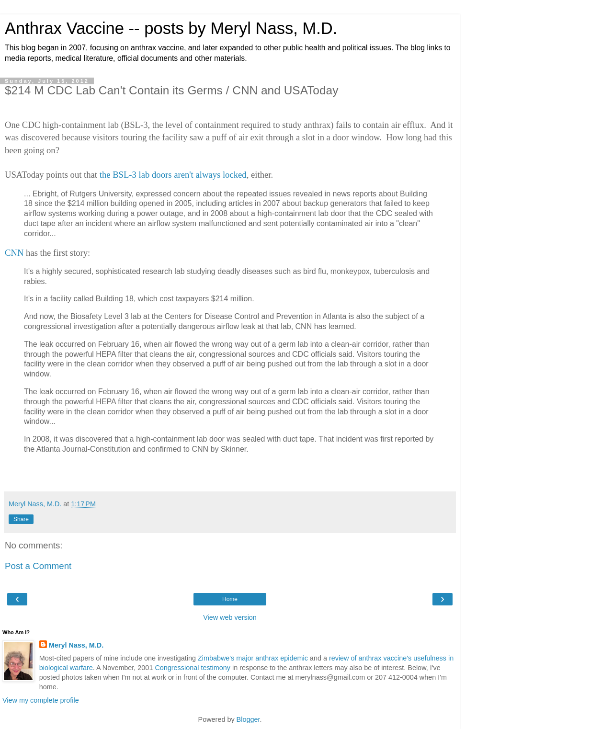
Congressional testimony (192, 668)
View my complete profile (40, 700)
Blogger (248, 719)
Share (21, 519)
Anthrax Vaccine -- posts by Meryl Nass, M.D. (171, 28)
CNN (14, 253)
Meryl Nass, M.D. (76, 645)
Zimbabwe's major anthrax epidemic (253, 658)
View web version (230, 617)
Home (230, 599)
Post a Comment (38, 566)
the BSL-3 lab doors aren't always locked (173, 175)
